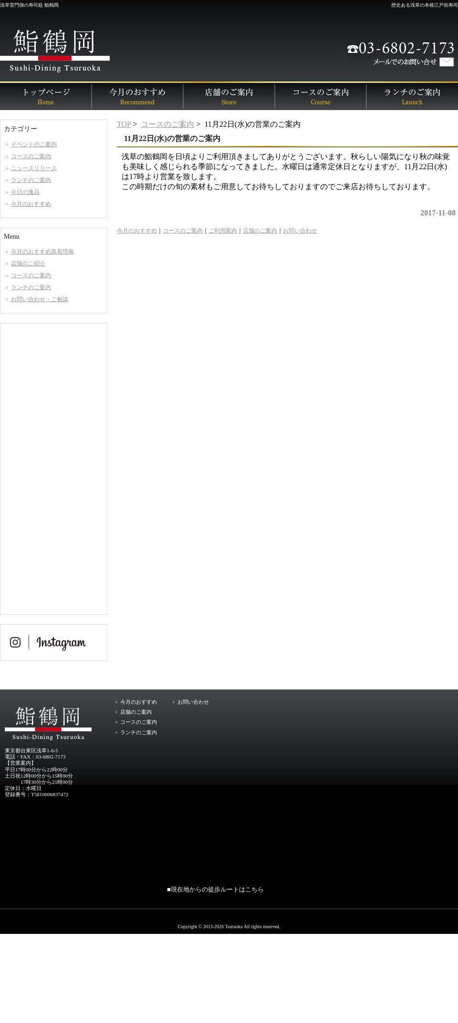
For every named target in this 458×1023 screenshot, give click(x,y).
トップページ (46, 95)
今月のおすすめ (137, 95)
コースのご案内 (320, 95)
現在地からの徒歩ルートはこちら (217, 889)
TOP (124, 124)
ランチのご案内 (412, 95)
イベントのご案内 (34, 144)
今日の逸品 (25, 192)
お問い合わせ (300, 230)
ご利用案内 (222, 230)
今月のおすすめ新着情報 (42, 251)
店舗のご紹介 (28, 263)
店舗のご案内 (229, 95)
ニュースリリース (34, 168)
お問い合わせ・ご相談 (39, 299)
